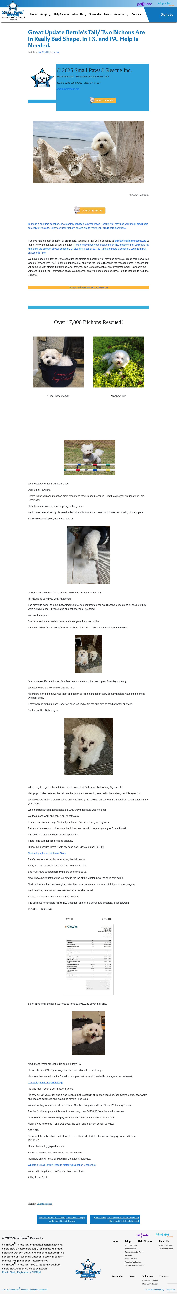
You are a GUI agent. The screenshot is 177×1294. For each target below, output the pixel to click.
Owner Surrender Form (134, 1252)
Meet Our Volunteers (150, 1284)
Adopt (45, 15)
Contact (136, 14)
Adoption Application (133, 1262)
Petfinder (128, 1255)
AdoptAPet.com (131, 1259)
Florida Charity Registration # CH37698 (21, 1272)
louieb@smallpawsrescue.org (130, 240)
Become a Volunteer (150, 1281)
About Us (79, 15)
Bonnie (56, 52)
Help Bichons (61, 14)
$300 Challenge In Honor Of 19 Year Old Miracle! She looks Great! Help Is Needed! (116, 1219)
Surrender (95, 14)
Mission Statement (166, 1249)
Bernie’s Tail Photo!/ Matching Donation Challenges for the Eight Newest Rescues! (62, 1219)
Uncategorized (44, 1204)
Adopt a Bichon (131, 1245)
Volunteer (121, 15)
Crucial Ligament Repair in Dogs (45, 1082)
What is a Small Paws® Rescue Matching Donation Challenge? (62, 1165)
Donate (166, 15)
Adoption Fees (130, 1249)
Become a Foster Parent (134, 1265)
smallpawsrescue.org (67, 89)
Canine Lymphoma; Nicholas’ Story (47, 853)
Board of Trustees (166, 1245)
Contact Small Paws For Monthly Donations (88, 287)
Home (33, 14)
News (107, 14)
